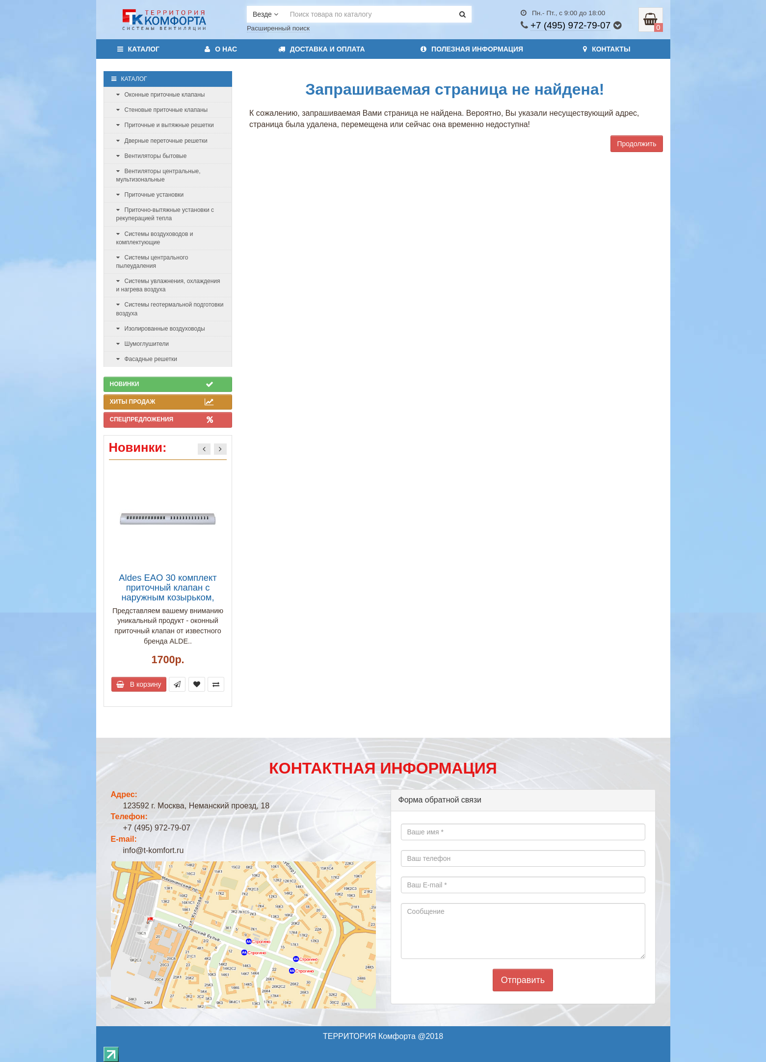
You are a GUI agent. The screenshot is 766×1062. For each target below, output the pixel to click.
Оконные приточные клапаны (160, 94)
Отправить (523, 980)
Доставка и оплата (321, 49)
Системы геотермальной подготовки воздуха (170, 308)
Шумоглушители (142, 343)
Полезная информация (472, 49)
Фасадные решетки (146, 359)
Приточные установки (150, 194)
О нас (221, 49)
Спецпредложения (162, 419)
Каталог (138, 49)
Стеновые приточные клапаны (162, 109)
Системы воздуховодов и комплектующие (154, 238)
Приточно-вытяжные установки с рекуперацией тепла (165, 214)
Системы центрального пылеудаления (152, 261)
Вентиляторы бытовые (151, 156)
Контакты (606, 49)
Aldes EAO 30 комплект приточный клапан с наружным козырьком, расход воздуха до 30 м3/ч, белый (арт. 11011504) (168, 597)
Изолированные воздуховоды (160, 328)
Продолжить (636, 144)
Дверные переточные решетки (162, 140)
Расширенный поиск (278, 28)
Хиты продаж (162, 402)
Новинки (162, 384)
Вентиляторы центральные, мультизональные (158, 175)
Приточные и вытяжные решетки (165, 125)
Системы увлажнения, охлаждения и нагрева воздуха (168, 285)
